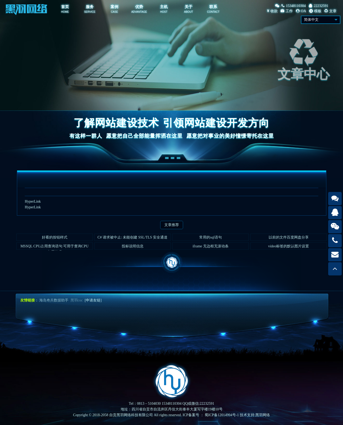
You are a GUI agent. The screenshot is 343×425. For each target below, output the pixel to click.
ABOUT (188, 11)
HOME (65, 11)
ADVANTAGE (139, 11)
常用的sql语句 (210, 239)
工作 (287, 11)
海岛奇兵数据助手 (53, 300)
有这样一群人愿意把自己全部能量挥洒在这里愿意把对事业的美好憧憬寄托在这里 (171, 136)
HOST (163, 11)
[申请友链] (93, 300)
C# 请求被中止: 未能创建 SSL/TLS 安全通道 (132, 239)
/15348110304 (290, 6)
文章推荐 (171, 225)
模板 (315, 11)
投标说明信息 (133, 247)
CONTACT (213, 11)
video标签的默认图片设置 (288, 247)
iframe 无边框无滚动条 (210, 247)
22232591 (318, 6)
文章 (330, 11)
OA (301, 11)
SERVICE (89, 11)
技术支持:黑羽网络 (255, 415)
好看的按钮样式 (54, 239)
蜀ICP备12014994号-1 (222, 415)
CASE (114, 11)
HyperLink (33, 201)
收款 (272, 11)
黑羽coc (76, 300)
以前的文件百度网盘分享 (289, 239)
